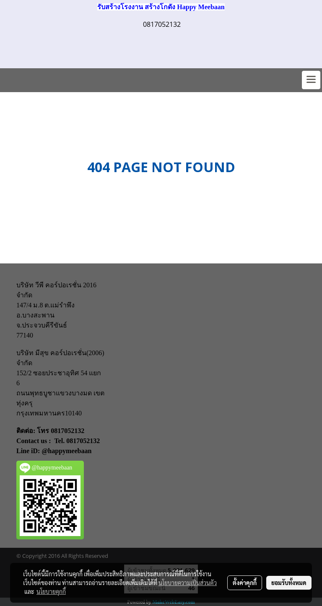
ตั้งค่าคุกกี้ (245, 582)
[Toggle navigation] (311, 80)
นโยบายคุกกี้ (51, 591)
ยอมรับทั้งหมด (288, 582)
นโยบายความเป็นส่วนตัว (187, 582)
